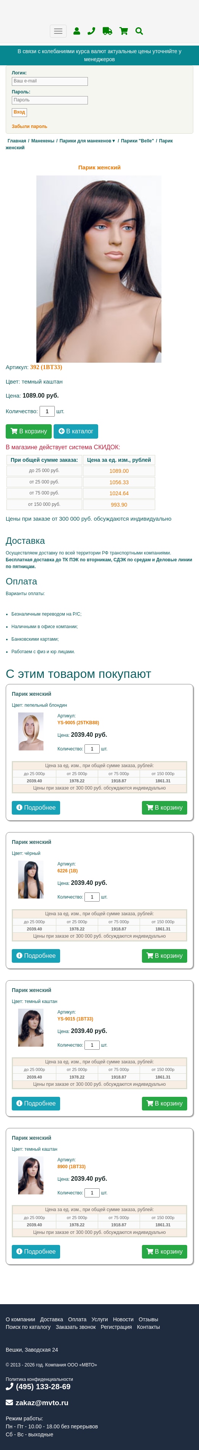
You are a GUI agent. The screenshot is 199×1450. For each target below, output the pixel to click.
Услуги (100, 1319)
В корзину (29, 431)
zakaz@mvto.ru (37, 1403)
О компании (20, 1319)
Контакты (148, 1327)
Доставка (51, 1319)
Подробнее (36, 807)
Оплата (77, 1319)
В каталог (76, 431)
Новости (123, 1319)
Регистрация (116, 1327)
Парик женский (31, 694)
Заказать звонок (76, 1327)
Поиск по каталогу (28, 1327)
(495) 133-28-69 (38, 1386)
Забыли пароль (29, 126)
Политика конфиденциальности (39, 1379)
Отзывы (148, 1319)
